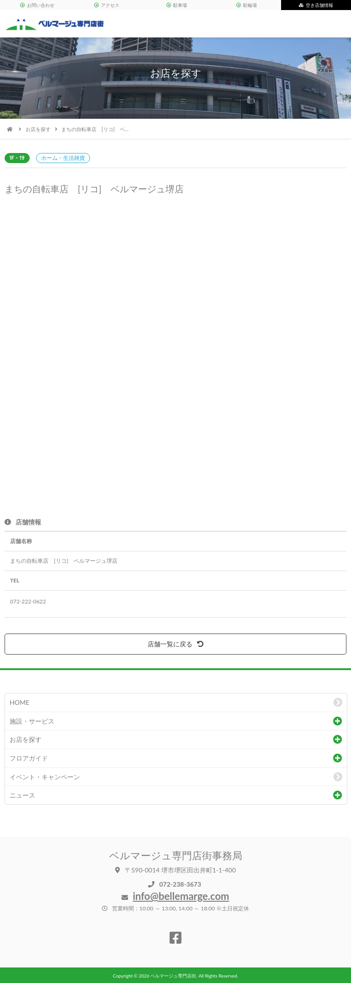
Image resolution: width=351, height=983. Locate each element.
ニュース (22, 795)
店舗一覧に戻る (175, 644)
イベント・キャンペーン (45, 777)
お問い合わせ (37, 5)
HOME (19, 702)
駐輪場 (246, 5)
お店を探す (38, 129)
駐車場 (176, 5)
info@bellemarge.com (181, 896)
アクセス (106, 5)
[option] (175, 330)
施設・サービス (32, 721)
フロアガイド (29, 758)
